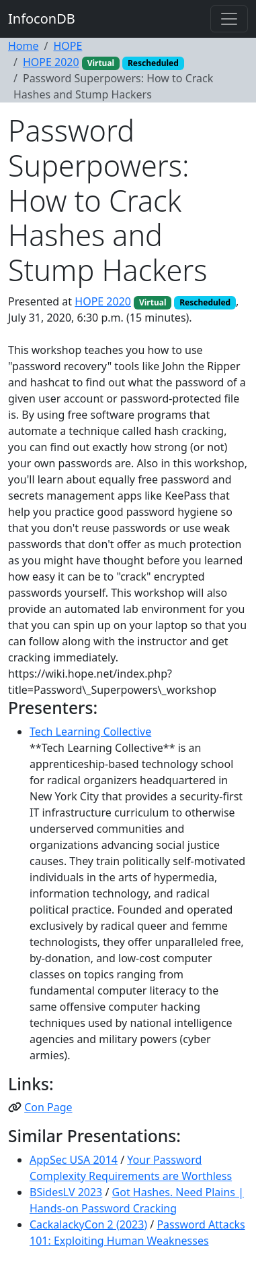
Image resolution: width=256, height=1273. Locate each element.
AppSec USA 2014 (74, 1159)
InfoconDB (41, 18)
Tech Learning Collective (90, 731)
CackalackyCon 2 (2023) (88, 1224)
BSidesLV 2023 (66, 1192)
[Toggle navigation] (229, 18)
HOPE (67, 45)
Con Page (48, 1107)
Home (23, 45)
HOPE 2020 (51, 62)
